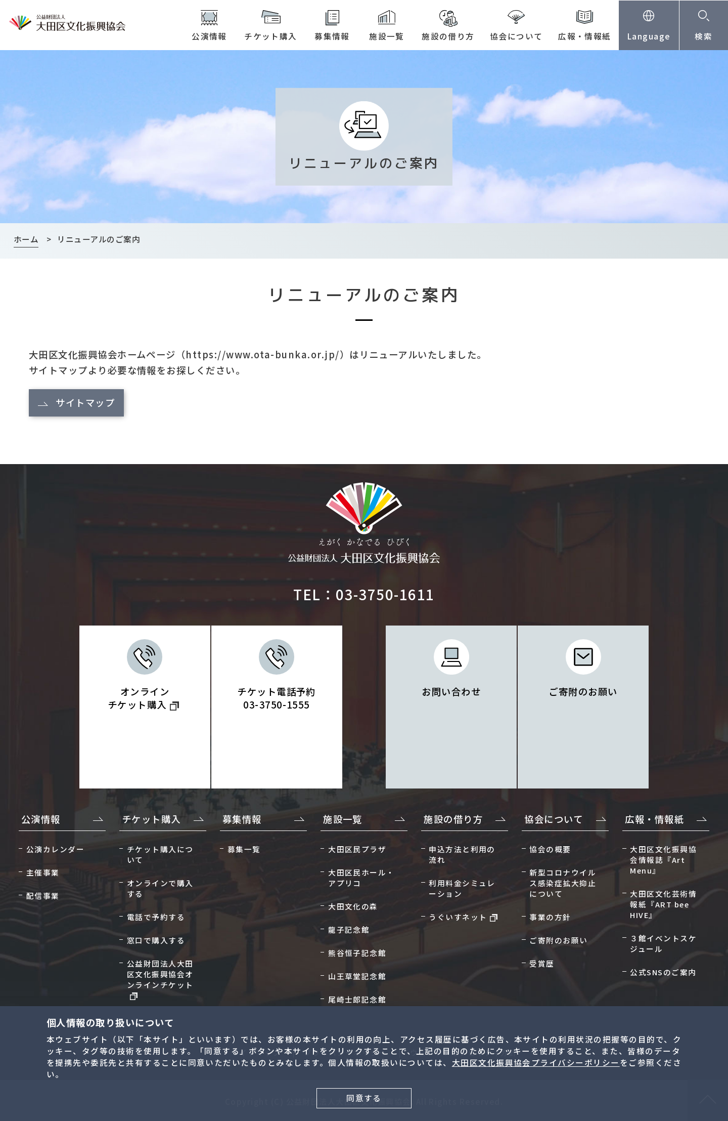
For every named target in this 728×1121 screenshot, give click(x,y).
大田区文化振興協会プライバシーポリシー (536, 1062)
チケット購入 (270, 36)
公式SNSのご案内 (663, 972)
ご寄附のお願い (583, 691)
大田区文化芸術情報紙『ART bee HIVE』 (663, 904)
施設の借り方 (448, 36)
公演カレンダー (55, 849)
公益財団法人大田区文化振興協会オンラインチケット (160, 979)
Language (649, 36)
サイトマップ (85, 402)
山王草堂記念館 (357, 976)
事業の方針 (550, 916)
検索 (703, 36)
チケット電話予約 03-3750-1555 (276, 698)
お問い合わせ (451, 691)
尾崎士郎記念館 (357, 999)
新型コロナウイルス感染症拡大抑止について (562, 883)
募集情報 (332, 36)
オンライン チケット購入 (143, 698)
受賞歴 (541, 963)
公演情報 (209, 36)
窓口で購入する (156, 940)
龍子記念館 (349, 929)
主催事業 (43, 872)
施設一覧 (386, 36)
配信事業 (43, 895)
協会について (516, 36)
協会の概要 (550, 849)
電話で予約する (156, 916)
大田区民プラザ (357, 849)
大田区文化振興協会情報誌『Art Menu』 (663, 860)
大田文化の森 (353, 906)
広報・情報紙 (584, 36)
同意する (364, 1098)
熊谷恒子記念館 (357, 952)
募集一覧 (244, 849)
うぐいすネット (463, 916)
